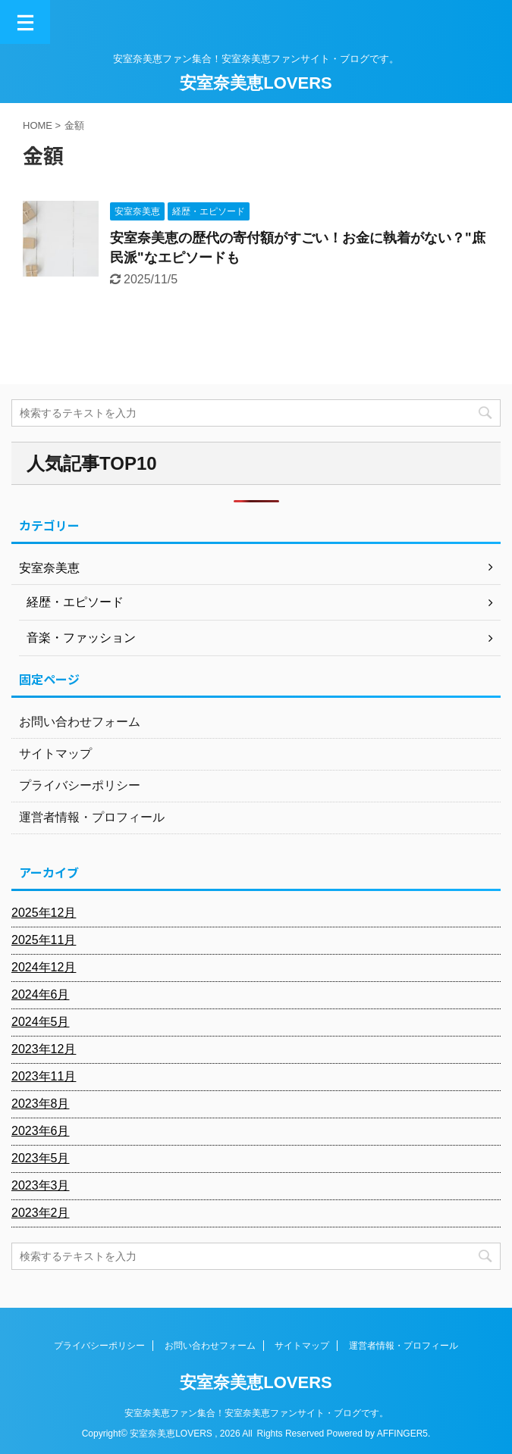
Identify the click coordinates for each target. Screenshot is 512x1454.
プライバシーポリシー (79, 785)
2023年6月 (40, 1130)
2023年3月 (40, 1185)
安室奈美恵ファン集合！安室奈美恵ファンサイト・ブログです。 (256, 1413)
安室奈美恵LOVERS (255, 82)
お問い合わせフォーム (79, 721)
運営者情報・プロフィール (92, 817)
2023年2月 (40, 1212)
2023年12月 (43, 1049)
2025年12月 (43, 912)
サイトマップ (55, 753)
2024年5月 (40, 1021)
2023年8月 (40, 1103)
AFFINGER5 (402, 1433)
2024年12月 (43, 967)
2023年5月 (40, 1158)
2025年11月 (43, 939)
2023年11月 (43, 1076)
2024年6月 (40, 994)
